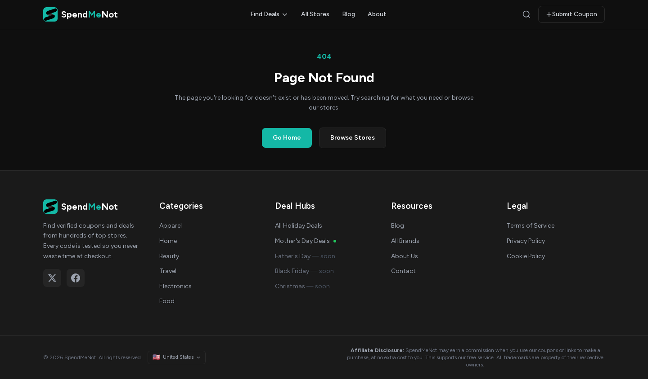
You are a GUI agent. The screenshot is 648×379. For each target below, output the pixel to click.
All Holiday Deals (298, 225)
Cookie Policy (526, 256)
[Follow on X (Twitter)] (52, 278)
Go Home (287, 137)
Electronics (175, 286)
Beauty (169, 256)
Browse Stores (352, 137)
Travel (167, 271)
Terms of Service (530, 225)
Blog (348, 14)
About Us (404, 256)
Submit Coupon (571, 14)
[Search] (526, 14)
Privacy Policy (526, 241)
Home (168, 241)
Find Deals (269, 14)
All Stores (315, 14)
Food (167, 301)
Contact (403, 271)
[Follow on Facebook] (76, 278)
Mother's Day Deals (305, 241)
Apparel (170, 225)
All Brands (405, 241)
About (377, 14)
